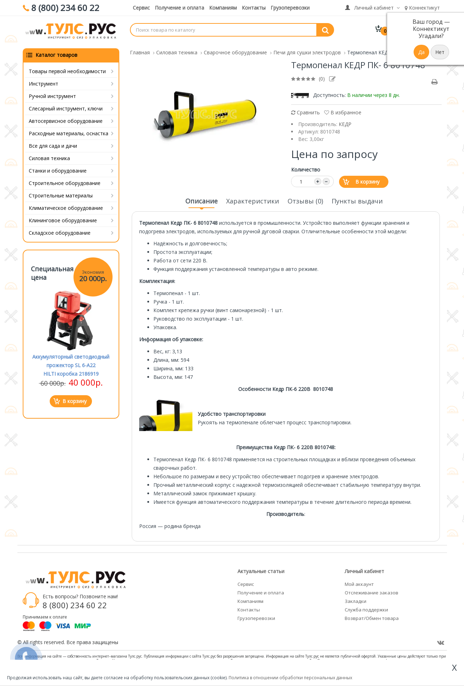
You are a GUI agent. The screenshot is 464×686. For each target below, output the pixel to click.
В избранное (342, 110)
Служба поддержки (366, 607)
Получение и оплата (179, 7)
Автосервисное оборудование (66, 118)
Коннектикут (422, 7)
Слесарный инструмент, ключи (66, 106)
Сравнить (305, 110)
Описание (201, 200)
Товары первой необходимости (67, 68)
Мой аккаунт (359, 581)
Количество (305, 167)
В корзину (367, 179)
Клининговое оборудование (63, 217)
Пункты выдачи (357, 198)
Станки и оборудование (58, 168)
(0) (322, 76)
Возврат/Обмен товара (372, 615)
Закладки (355, 598)
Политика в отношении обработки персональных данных (290, 678)
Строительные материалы (61, 193)
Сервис (141, 7)
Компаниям (223, 7)
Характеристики (252, 198)
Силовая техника (49, 155)
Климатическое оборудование (66, 205)
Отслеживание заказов (371, 590)
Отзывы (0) (305, 198)
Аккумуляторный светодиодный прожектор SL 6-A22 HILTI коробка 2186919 (70, 363)
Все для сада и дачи (53, 143)
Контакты (254, 7)
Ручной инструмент (52, 93)
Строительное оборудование (64, 180)
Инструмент (43, 81)
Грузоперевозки (290, 7)
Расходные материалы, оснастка (68, 130)
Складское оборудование (60, 230)
